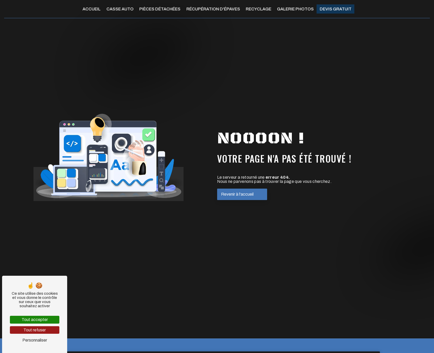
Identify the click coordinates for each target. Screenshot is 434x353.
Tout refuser (34, 330)
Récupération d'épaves (213, 9)
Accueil (91, 9)
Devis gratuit (335, 9)
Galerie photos (295, 9)
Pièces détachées (159, 9)
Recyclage (258, 9)
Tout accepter (35, 319)
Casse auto (120, 9)
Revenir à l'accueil (237, 194)
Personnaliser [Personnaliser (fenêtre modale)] (34, 340)
